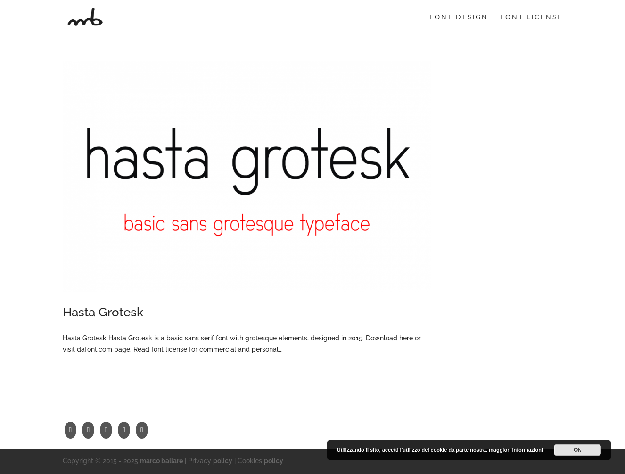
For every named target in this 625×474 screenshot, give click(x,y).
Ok (577, 450)
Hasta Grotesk (103, 312)
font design (458, 17)
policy (222, 461)
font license (531, 17)
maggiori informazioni (516, 450)
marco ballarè (161, 461)
